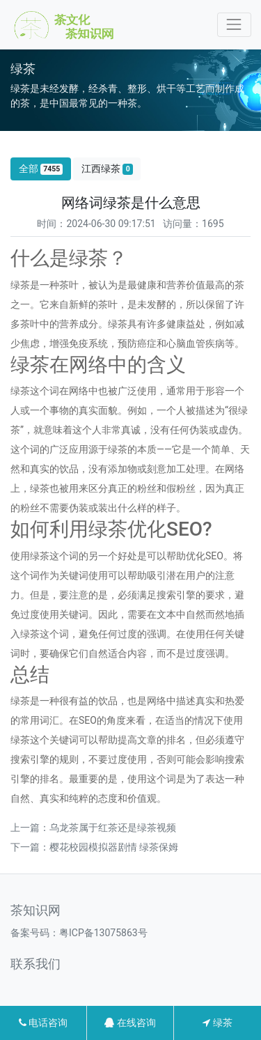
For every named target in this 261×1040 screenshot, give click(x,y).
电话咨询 (43, 1022)
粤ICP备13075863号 (103, 932)
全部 (41, 169)
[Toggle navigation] (234, 25)
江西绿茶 (107, 169)
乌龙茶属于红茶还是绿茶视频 (112, 827)
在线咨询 (129, 1022)
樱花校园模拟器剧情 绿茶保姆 (113, 847)
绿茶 (217, 1022)
